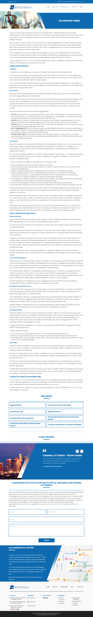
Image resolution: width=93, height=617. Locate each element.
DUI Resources (64, 7)
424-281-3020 (32, 598)
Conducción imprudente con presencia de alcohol (63, 418)
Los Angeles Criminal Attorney (52, 466)
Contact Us (74, 7)
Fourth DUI (61, 603)
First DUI (61, 598)
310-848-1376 (13, 1)
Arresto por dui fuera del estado (59, 405)
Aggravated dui (15, 405)
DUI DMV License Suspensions (76, 598)
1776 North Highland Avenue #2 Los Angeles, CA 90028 (18, 602)
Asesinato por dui (16, 412)
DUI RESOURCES (64, 587)
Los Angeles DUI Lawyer (20, 380)
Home (48, 7)
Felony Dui (75, 603)
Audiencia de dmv (54, 412)
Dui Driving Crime (77, 601)
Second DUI (62, 599)
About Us (54, 7)
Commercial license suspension (21, 418)
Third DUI (61, 601)
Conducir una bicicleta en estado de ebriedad (64, 425)
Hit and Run (75, 605)
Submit (46, 540)
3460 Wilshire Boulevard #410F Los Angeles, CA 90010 (18, 598)
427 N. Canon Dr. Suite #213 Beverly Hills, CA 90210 (17, 606)
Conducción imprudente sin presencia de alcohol (25, 424)
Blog (81, 7)
